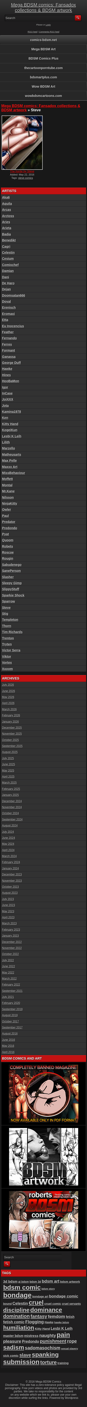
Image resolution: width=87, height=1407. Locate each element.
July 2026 (8, 684)
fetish (70, 1317)
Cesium (8, 258)
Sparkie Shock (13, 595)
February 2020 (11, 1003)
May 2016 (8, 1046)
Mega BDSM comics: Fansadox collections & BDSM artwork (43, 7)
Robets (7, 546)
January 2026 (10, 721)
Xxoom (7, 668)
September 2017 (12, 1027)
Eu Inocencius (13, 326)
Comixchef (10, 264)
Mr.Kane (8, 491)
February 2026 (11, 715)
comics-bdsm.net (43, 40)
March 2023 (9, 923)
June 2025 (8, 764)
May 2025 (8, 770)
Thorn (6, 626)
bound (7, 1303)
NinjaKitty (9, 503)
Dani (5, 277)
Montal (7, 485)
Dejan (6, 289)
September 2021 (12, 991)
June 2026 (8, 691)
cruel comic (52, 1303)
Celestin (8, 252)
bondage (17, 1295)
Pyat (5, 534)
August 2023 (10, 892)
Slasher (8, 577)
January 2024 (10, 868)
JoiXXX (7, 399)
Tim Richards (12, 632)
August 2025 (10, 752)
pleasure (12, 1341)
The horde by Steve (22, 171)
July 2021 (8, 997)
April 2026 (8, 703)
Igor (5, 387)
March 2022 (9, 978)
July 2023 (8, 899)
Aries (6, 222)
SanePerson (11, 570)
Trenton (8, 638)
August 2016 (10, 1033)
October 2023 (10, 886)
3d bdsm (10, 1281)
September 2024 (12, 819)
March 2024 (9, 856)
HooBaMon (10, 381)
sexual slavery (69, 1348)
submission (21, 1361)
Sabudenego (12, 564)
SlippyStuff (10, 589)
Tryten (7, 644)
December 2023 (12, 874)
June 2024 (8, 838)
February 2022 (11, 984)
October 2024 (10, 813)
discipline (16, 1310)
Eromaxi (8, 313)
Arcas (6, 209)
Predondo (9, 528)
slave (25, 1355)
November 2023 (12, 880)
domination (16, 1316)
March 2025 (9, 782)
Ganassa (9, 356)
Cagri (6, 246)
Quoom (7, 540)
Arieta (6, 228)
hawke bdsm (61, 1322)
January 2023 (10, 935)
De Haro (8, 283)
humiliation (18, 1327)
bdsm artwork (70, 1281)
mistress (31, 1336)
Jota (5, 405)
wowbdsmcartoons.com (43, 96)
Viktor (6, 656)
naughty (47, 1335)
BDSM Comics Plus (43, 58)
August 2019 (10, 1015)
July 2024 (8, 831)
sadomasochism (42, 1347)
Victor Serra (11, 650)
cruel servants (71, 1303)
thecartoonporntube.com (43, 68)
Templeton (10, 619)
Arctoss (8, 216)
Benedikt (9, 240)
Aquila (7, 203)
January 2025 (10, 795)
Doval (6, 301)
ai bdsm (23, 1281)
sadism (13, 1347)
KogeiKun (9, 430)
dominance (46, 1309)
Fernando (9, 338)
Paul (5, 515)
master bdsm (13, 1336)
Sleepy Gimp (12, 583)
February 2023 (11, 929)
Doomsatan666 (13, 295)
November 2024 (12, 807)
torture (48, 1362)
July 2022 (8, 960)
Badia (6, 234)
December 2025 (12, 727)
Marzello (8, 448)
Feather (8, 332)
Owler (6, 509)
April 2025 (8, 776)
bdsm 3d (35, 1281)
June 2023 (8, 905)
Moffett (7, 479)
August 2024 (10, 825)
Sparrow (8, 601)
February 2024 (11, 862)
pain (63, 1334)
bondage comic (63, 1296)
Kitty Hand (10, 424)
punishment (53, 1341)
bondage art (40, 1296)
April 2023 (8, 917)
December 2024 (12, 801)
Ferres (7, 344)
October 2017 (10, 1021)
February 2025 (11, 789)
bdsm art (50, 1281)
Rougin (7, 558)
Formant (8, 350)
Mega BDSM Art (43, 49)
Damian (8, 270)
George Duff (11, 362)
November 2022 (12, 948)
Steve (6, 607)
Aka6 (6, 197)
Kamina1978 (11, 411)
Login (48, 25)
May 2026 (8, 697)
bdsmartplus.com (43, 77)
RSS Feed (32, 32)
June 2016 (8, 1040)
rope (72, 1341)
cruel (36, 1302)
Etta (5, 319)
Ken (5, 417)
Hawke (7, 368)
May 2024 (8, 844)
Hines (6, 375)
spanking (45, 1354)
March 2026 (9, 709)
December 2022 (12, 942)
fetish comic (14, 1322)
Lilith (6, 442)
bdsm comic (22, 1287)
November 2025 (12, 733)
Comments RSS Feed (49, 32)
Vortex (7, 662)
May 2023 (8, 911)
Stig (5, 613)
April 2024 (8, 850)
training (63, 1363)
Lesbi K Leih (11, 436)
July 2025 (8, 758)
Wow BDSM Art (43, 86)
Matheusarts (11, 454)
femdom (56, 1316)
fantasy (39, 1316)
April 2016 (8, 1052)
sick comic (11, 1355)
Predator (9, 521)
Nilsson (8, 497)
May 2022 (8, 972)
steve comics (25, 177)
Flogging (34, 1321)
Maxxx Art (9, 466)
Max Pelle (9, 460)
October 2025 (10, 740)
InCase (7, 393)
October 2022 (10, 954)
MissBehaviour (13, 472)
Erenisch (9, 307)
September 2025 (12, 746)
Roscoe (8, 552)
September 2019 (12, 1009)
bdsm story (48, 1288)
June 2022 (8, 966)
